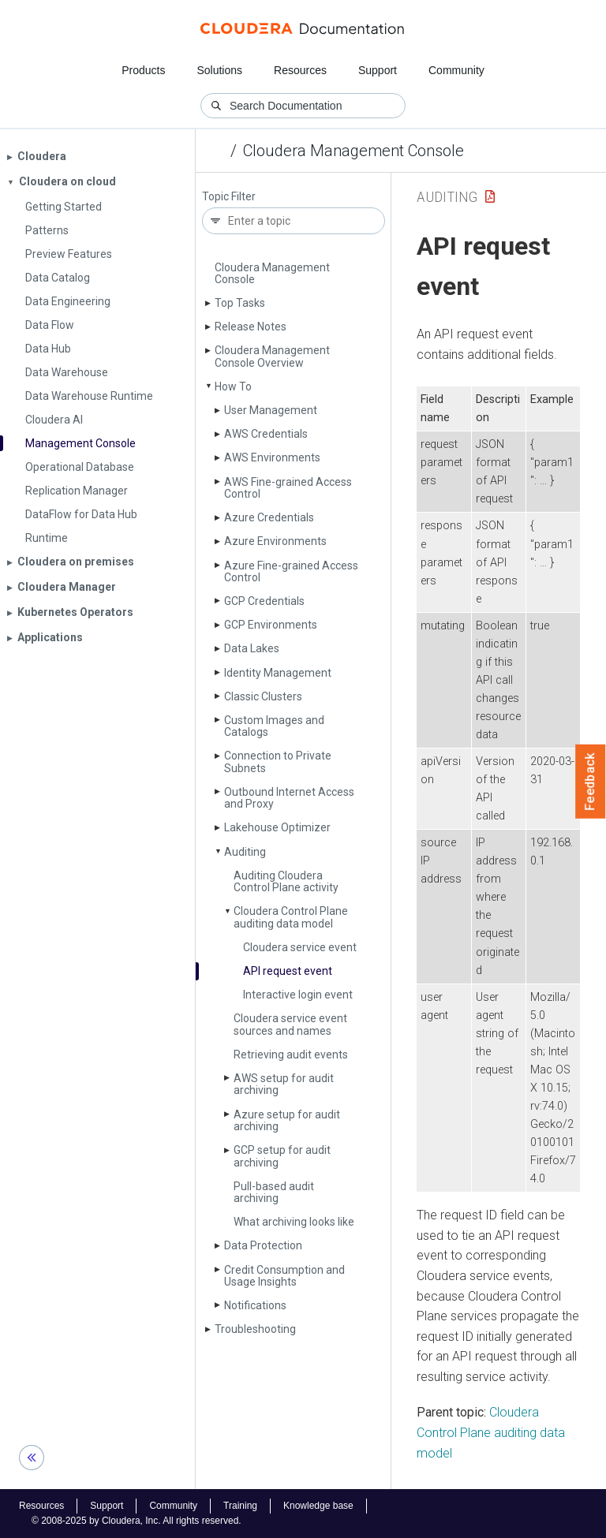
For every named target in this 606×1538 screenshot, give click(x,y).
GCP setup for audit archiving (282, 1156)
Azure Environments (275, 541)
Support (377, 70)
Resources (300, 70)
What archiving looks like (294, 1221)
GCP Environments (270, 624)
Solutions (219, 70)
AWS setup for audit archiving (284, 1084)
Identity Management (277, 672)
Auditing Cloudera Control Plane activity (286, 881)
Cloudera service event (300, 947)
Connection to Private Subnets (277, 761)
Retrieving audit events (291, 1054)
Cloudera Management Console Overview (272, 356)
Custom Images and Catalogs (274, 726)
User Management (270, 410)
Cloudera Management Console (353, 150)
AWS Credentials (266, 433)
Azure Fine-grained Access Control (291, 571)
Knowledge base (318, 1505)
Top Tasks (240, 303)
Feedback (590, 781)
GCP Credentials (264, 601)
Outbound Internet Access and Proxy (289, 798)
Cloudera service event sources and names (290, 1024)
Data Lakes (251, 648)
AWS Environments (272, 457)
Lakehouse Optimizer (277, 827)
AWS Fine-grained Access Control (288, 488)
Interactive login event (298, 994)
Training (240, 1505)
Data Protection (263, 1245)
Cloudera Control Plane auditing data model (291, 917)
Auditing (245, 852)
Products (143, 70)
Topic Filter (229, 197)
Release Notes (250, 326)
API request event (287, 971)
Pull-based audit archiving (274, 1192)
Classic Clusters (263, 696)
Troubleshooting (255, 1329)
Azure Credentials (269, 517)
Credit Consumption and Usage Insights (284, 1276)
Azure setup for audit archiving (287, 1120)
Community (456, 70)
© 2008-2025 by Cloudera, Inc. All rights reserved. (136, 1520)
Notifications (255, 1305)
